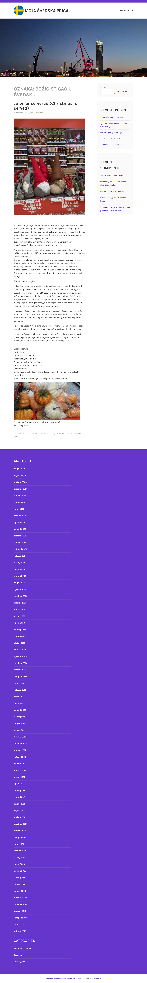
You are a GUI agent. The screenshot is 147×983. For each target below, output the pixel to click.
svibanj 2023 (20, 629)
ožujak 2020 (20, 884)
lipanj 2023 (19, 623)
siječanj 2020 (21, 897)
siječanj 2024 (21, 589)
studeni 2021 (20, 750)
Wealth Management (109, 175)
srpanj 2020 (20, 857)
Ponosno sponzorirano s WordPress (60, 979)
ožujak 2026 (20, 468)
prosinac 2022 (21, 663)
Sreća (122, 175)
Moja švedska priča (51, 10)
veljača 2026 (20, 475)
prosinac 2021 (21, 743)
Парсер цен (105, 182)
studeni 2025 (20, 495)
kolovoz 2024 (20, 556)
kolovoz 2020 (20, 850)
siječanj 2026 (21, 482)
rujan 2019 (19, 924)
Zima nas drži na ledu (109, 144)
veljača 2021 (20, 810)
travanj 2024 (20, 576)
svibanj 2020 (20, 871)
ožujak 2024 (20, 582)
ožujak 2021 (20, 804)
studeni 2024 (20, 542)
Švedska (40, 113)
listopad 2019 (20, 918)
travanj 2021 (20, 797)
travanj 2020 (20, 877)
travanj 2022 (20, 717)
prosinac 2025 (21, 489)
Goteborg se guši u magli (111, 132)
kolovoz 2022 (20, 690)
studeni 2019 (20, 911)
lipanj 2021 (19, 783)
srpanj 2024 (20, 562)
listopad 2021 (20, 757)
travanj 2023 (20, 636)
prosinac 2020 (21, 824)
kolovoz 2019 (20, 931)
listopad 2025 (21, 502)
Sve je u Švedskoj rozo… (110, 138)
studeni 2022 (20, 669)
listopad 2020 (21, 837)
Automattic (97, 979)
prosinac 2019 (21, 904)
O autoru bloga (126, 10)
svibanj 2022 (20, 710)
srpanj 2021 (20, 777)
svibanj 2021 (20, 790)
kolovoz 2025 (20, 515)
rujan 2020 (19, 844)
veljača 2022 (20, 730)
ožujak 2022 (20, 723)
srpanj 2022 (20, 696)
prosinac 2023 (21, 596)
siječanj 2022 (21, 737)
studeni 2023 (20, 603)
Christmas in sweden (46, 434)
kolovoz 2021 (20, 770)
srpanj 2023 (20, 616)
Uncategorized (21, 961)
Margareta (104, 191)
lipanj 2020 (20, 864)
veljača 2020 (20, 891)
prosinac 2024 (21, 536)
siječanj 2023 (21, 656)
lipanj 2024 (20, 569)
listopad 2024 (21, 549)
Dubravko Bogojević (108, 198)
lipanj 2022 (19, 703)
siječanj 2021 (20, 817)
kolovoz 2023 (20, 609)
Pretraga (103, 87)
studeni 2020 (20, 830)
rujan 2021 (19, 763)
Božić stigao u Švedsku (29, 434)
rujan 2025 (19, 509)
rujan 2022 (19, 683)
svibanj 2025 (20, 529)
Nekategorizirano (22, 948)
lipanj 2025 (19, 522)
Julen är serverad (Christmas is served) (49, 105)
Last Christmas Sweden (63, 434)
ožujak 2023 (20, 643)
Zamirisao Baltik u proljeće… (112, 117)
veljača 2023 (20, 649)
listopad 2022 (21, 676)
